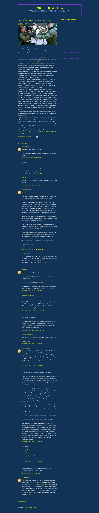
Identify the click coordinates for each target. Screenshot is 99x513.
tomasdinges (25, 189)
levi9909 (24, 253)
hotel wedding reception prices (29, 455)
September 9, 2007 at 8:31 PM (32, 442)
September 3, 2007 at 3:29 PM (32, 185)
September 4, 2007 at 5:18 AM (32, 249)
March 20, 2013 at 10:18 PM (31, 473)
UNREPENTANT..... (50, 8)
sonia (23, 269)
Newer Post (20, 504)
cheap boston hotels (27, 459)
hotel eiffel (24, 453)
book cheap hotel (26, 451)
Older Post (54, 504)
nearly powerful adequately (40, 484)
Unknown (24, 348)
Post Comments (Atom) (31, 507)
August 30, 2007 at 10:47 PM (32, 157)
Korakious (24, 146)
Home (37, 504)
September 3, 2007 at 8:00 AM (32, 173)
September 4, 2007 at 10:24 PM (33, 310)
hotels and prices (26, 449)
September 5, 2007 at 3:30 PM (32, 344)
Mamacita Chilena (26, 295)
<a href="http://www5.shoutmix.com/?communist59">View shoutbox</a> (68, 35)
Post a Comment (22, 501)
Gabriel (24, 178)
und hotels (24, 457)
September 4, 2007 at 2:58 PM (32, 290)
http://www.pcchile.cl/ (32, 63)
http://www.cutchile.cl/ (32, 55)
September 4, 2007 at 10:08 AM (33, 265)
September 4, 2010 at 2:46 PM (32, 461)
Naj (23, 162)
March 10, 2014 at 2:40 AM (31, 497)
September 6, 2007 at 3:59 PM (32, 365)
